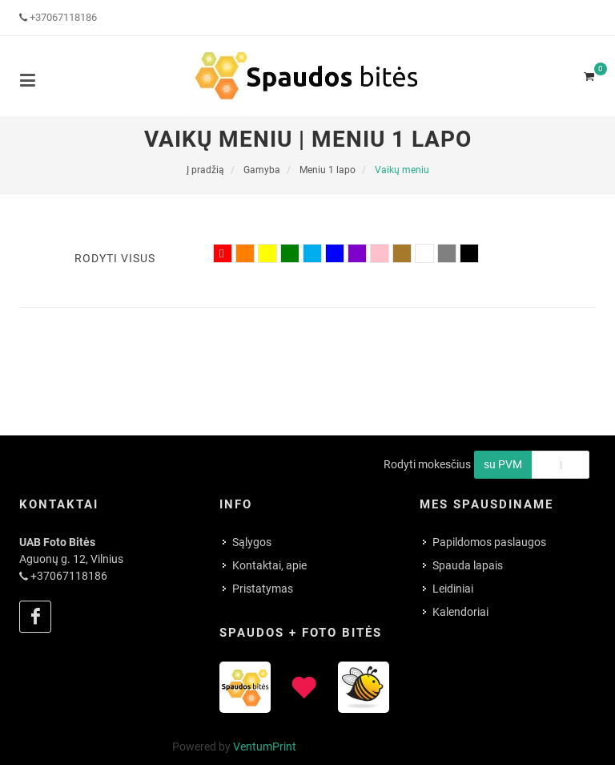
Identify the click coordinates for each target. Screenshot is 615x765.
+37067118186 (63, 17)
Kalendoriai (460, 611)
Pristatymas (262, 588)
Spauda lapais (467, 565)
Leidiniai (452, 588)
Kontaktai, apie (269, 565)
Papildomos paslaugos (489, 542)
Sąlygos (251, 542)
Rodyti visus (114, 258)
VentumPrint (264, 746)
